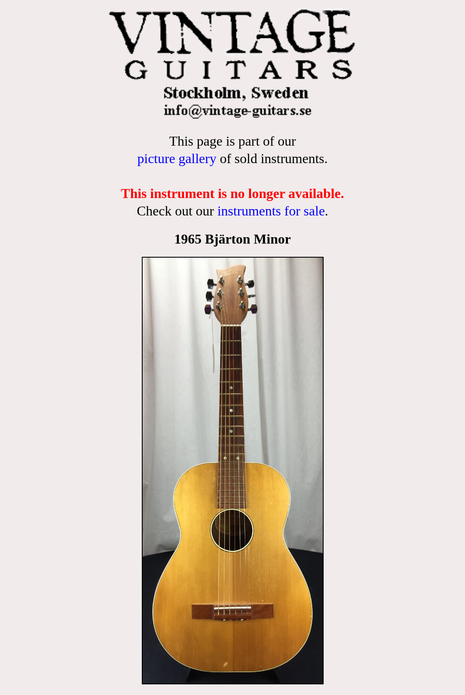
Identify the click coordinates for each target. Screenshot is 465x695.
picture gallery (176, 158)
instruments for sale (270, 210)
